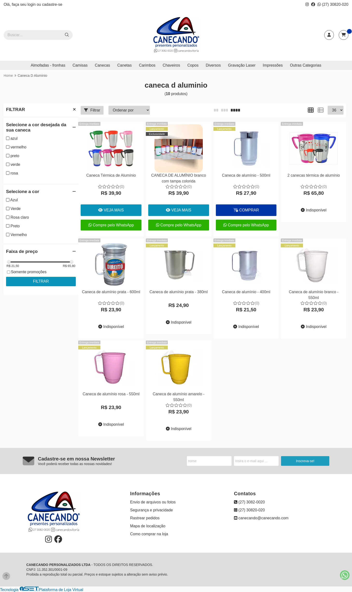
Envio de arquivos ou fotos (153, 502)
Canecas (102, 65)
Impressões (273, 65)
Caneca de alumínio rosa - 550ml (111, 394)
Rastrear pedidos (145, 518)
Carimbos (147, 65)
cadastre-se (52, 4)
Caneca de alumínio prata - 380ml (178, 292)
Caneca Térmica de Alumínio (111, 175)
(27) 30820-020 (332, 4)
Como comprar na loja (149, 534)
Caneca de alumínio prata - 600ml (111, 292)
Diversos (213, 65)
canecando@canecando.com (261, 518)
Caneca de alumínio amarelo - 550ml (178, 397)
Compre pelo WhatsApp (111, 225)
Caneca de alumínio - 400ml (246, 292)
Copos (192, 65)
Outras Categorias (305, 65)
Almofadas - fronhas (48, 65)
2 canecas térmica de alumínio (314, 175)
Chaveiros (171, 65)
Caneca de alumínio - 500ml (246, 175)
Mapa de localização (147, 526)
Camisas (79, 65)
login (32, 4)
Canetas (124, 65)
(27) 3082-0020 (249, 502)
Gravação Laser (241, 65)
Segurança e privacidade (151, 510)
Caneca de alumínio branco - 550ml (313, 295)
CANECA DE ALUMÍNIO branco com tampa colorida (178, 178)
